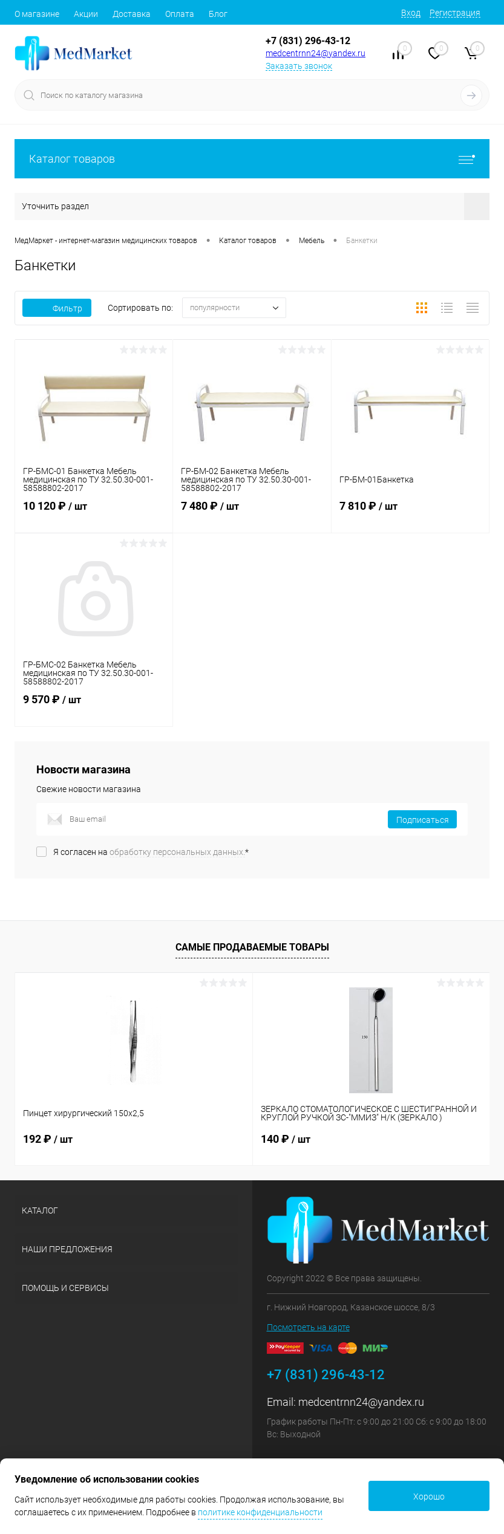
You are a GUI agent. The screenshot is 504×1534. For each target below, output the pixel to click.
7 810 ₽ (410, 513)
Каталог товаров (252, 158)
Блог (218, 14)
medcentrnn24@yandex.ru (315, 53)
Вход (411, 13)
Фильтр (56, 308)
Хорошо (429, 1496)
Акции (86, 14)
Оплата (179, 14)
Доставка (132, 14)
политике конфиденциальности (260, 1512)
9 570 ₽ (94, 707)
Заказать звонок (299, 66)
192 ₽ (48, 1139)
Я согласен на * (151, 852)
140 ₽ (285, 1139)
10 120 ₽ (94, 513)
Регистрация (455, 13)
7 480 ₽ (251, 513)
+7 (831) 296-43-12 (308, 41)
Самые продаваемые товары (252, 947)
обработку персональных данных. (177, 852)
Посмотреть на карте (308, 1327)
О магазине (37, 14)
